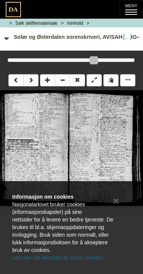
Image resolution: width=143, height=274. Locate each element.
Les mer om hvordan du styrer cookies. (58, 258)
